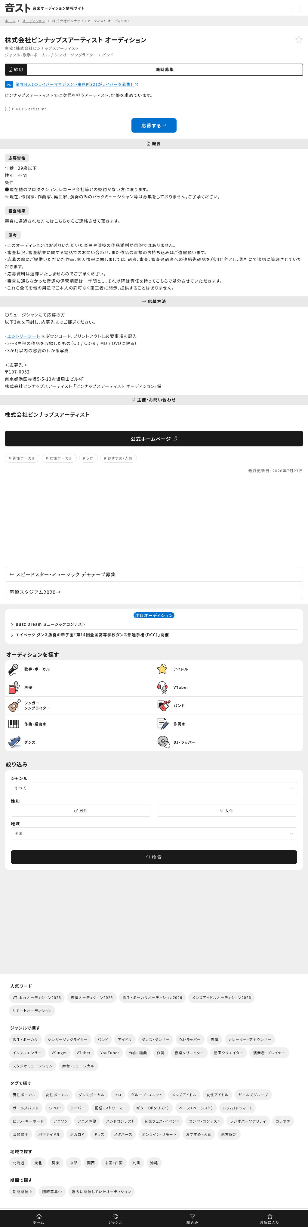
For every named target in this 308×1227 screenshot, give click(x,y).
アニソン (61, 1121)
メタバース (123, 1134)
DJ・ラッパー (190, 1039)
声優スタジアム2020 (35, 592)
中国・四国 (114, 1162)
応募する (154, 125)
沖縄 (154, 1162)
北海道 (19, 1162)
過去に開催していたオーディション (101, 1191)
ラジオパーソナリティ (248, 1121)
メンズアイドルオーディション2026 (221, 997)
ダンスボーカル (92, 1094)
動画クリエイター (229, 1052)
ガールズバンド (26, 1107)
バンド (108, 55)
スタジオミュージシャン (33, 1065)
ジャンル (115, 1222)
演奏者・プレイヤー (269, 1052)
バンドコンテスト (120, 1121)
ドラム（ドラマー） (237, 1107)
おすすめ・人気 (120, 457)
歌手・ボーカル (36, 55)
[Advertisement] (154, 520)
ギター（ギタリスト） (152, 1107)
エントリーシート (23, 336)
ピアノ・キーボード (28, 1121)
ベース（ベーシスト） (196, 1107)
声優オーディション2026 (92, 997)
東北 (38, 1162)
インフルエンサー (27, 1052)
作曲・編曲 (138, 1052)
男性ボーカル (23, 457)
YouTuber (109, 1052)
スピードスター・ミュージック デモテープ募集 (62, 574)
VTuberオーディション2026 (37, 997)
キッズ (99, 1134)
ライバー (78, 1107)
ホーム (38, 1222)
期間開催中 (22, 1191)
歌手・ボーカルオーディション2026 (153, 997)
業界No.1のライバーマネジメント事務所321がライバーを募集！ (77, 84)
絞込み (192, 1222)
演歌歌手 (21, 1134)
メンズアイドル (184, 1094)
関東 (56, 1162)
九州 (137, 1162)
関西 (91, 1162)
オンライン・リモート (159, 1134)
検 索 (154, 857)
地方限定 (229, 1134)
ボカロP (77, 1134)
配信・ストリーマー (111, 1107)
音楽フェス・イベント (161, 1121)
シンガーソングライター (75, 55)
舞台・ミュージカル (78, 1065)
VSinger (59, 1052)
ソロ (90, 457)
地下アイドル (49, 1134)
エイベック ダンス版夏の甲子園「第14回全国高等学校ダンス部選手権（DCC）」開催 (92, 635)
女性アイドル (217, 1094)
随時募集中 (52, 1191)
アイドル (125, 1039)
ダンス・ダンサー (156, 1039)
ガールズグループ (253, 1094)
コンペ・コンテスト (204, 1121)
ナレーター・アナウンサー (250, 1039)
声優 (215, 1039)
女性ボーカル (60, 457)
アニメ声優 (87, 1121)
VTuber (84, 1052)
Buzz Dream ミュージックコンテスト (50, 624)
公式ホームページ (154, 438)
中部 (73, 1162)
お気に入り (269, 1222)
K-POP (54, 1107)
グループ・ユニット (146, 1094)
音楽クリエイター (189, 1052)
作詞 (161, 1052)
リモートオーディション (32, 1010)
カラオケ (283, 1121)
